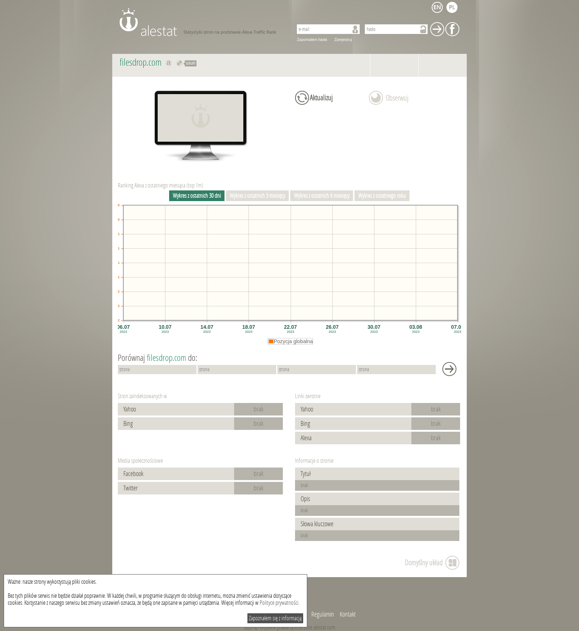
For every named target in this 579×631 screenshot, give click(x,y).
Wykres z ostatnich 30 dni (197, 195)
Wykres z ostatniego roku (382, 195)
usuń (190, 63)
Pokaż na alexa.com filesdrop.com (168, 63)
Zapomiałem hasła (312, 40)
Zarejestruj (343, 40)
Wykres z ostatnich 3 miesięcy (257, 195)
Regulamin (322, 614)
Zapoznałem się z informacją (275, 618)
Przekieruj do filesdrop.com (179, 63)
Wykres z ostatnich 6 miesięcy (321, 195)
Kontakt (348, 614)
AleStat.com (202, 22)
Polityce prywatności (279, 602)
